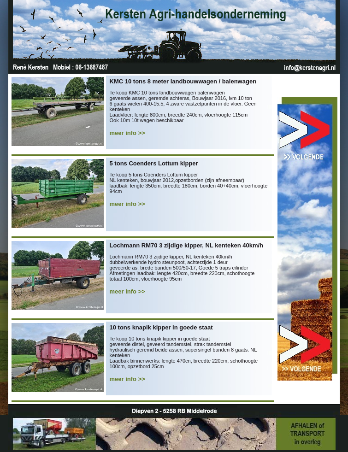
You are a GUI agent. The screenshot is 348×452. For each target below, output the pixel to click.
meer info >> (127, 132)
